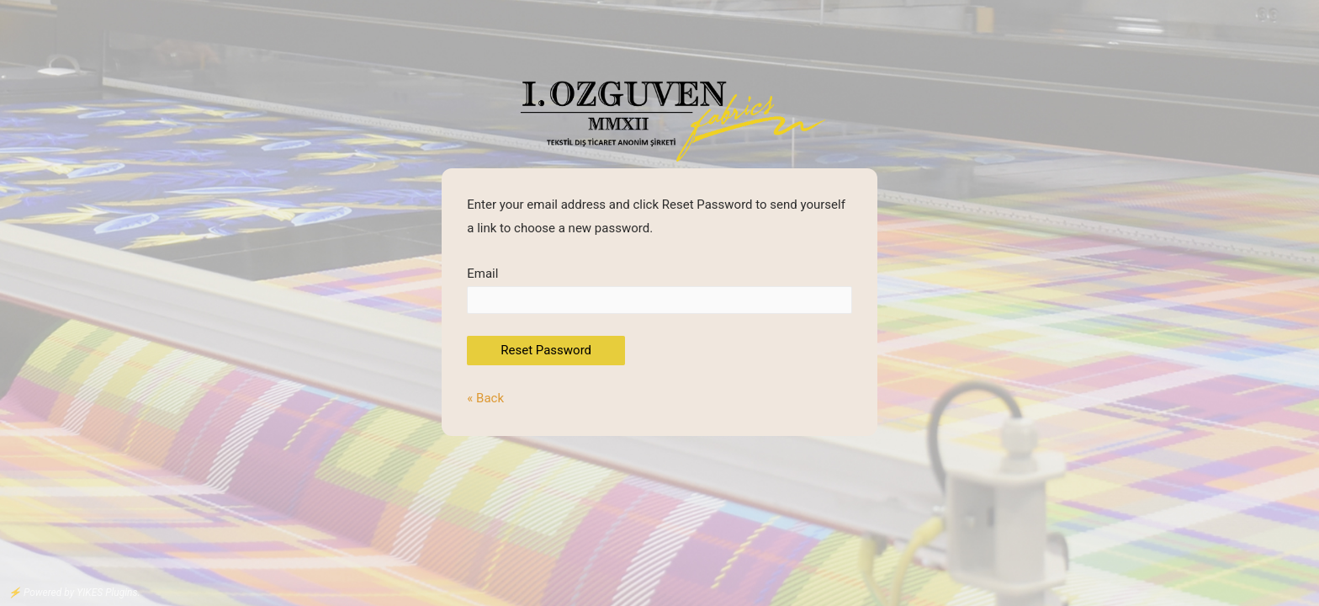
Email (659, 290)
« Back (485, 398)
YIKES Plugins (107, 592)
